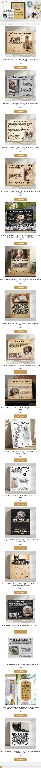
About (20, 764)
